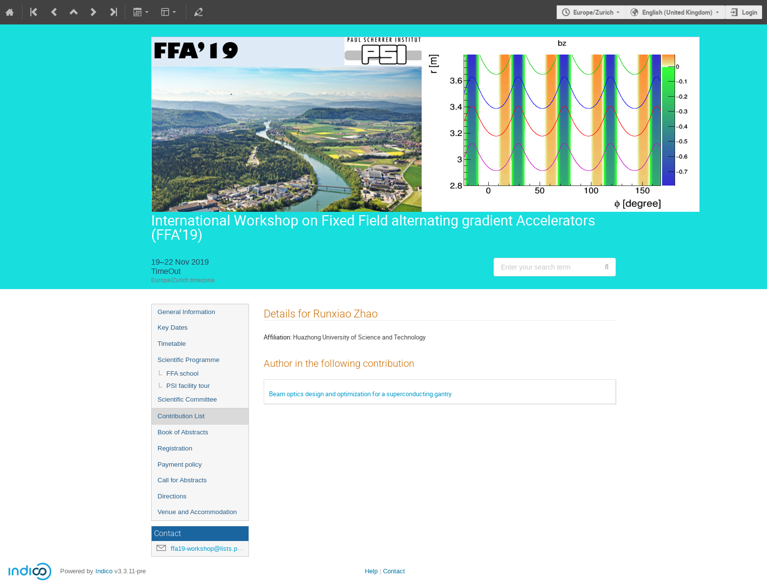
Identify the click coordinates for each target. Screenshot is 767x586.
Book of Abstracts (183, 432)
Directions (172, 496)
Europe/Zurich (593, 12)
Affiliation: (278, 337)
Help (371, 571)
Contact (394, 571)
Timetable (172, 343)
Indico (104, 571)
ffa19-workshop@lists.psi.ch (211, 548)
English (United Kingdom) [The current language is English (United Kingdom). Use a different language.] (677, 12)
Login (749, 12)
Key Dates (173, 327)
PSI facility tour (188, 385)
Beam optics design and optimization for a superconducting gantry (360, 393)
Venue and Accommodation (197, 512)
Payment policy (180, 464)
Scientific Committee (187, 399)
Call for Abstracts (182, 480)
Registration (175, 448)
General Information (186, 312)
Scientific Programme (189, 359)
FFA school (182, 373)
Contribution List (181, 416)
